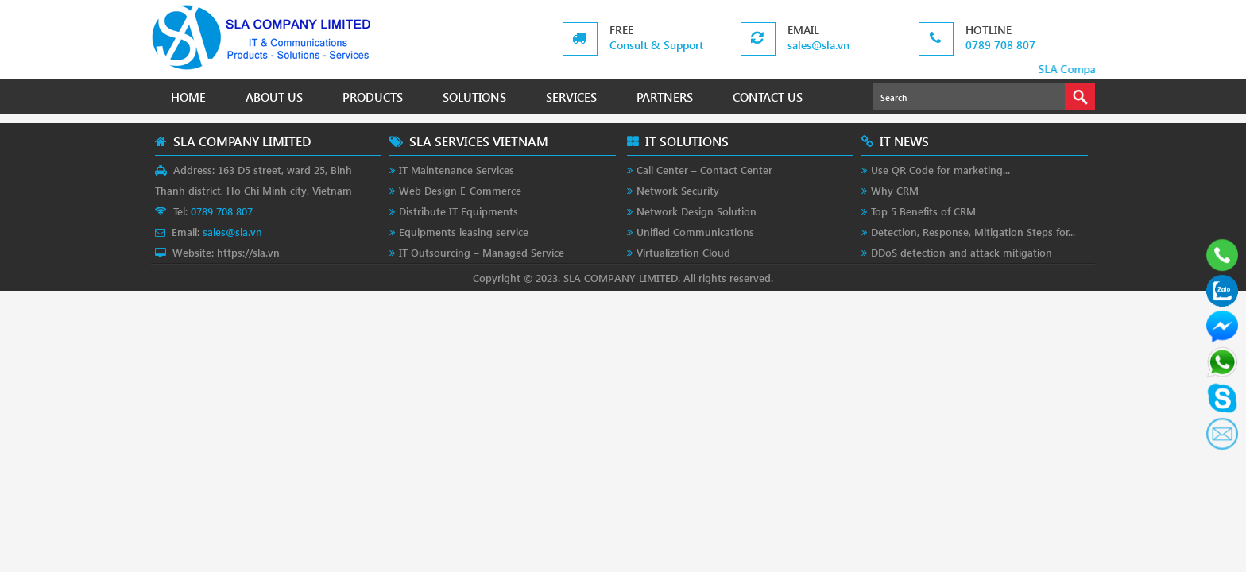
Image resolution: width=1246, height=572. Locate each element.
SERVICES (571, 97)
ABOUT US (274, 97)
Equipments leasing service (463, 231)
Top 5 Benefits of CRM (923, 211)
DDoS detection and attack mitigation (961, 252)
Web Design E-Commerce (460, 190)
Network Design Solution (696, 211)
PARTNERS (665, 97)
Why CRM (895, 190)
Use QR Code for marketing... (940, 169)
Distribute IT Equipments (458, 211)
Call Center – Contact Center (704, 169)
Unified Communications (695, 231)
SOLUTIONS (474, 97)
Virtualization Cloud (683, 252)
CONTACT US (768, 97)
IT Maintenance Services (456, 169)
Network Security (678, 190)
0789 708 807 (1000, 44)
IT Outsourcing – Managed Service (481, 252)
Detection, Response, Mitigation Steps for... (973, 231)
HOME (188, 97)
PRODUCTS (372, 97)
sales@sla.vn (818, 44)
